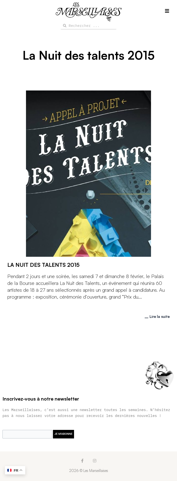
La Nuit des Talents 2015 (43, 264)
